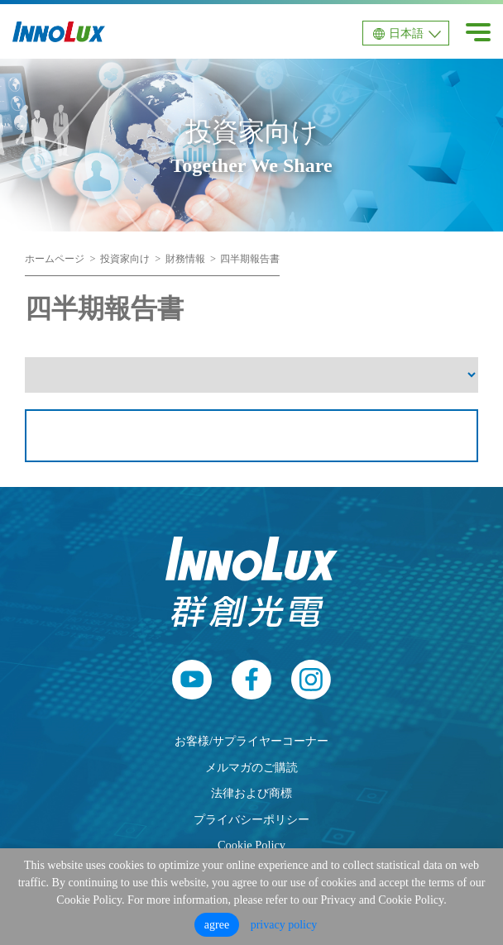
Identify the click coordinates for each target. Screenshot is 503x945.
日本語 (406, 33)
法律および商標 (251, 792)
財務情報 (185, 259)
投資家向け (125, 259)
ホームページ (54, 259)
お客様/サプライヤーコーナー (251, 740)
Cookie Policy (251, 845)
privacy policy (284, 925)
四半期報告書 (250, 259)
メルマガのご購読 (251, 767)
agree (216, 925)
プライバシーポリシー (251, 819)
